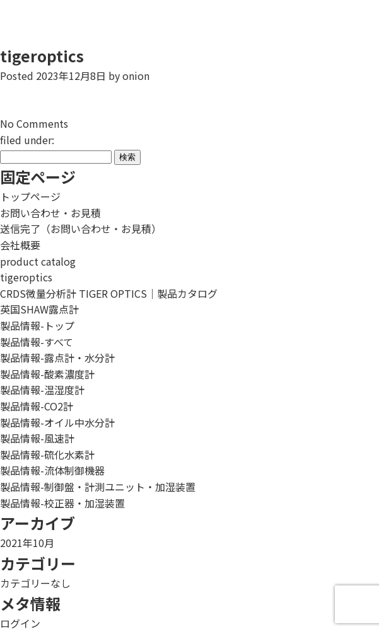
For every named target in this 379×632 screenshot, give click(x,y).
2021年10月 (27, 542)
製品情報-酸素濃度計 (47, 373)
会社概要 (20, 244)
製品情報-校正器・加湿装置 (62, 503)
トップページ (30, 196)
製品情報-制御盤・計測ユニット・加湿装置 (97, 486)
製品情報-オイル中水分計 (57, 422)
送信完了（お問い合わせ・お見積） (80, 228)
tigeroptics (42, 56)
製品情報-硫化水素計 (47, 454)
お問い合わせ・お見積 (50, 212)
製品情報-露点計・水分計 (57, 357)
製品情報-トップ (37, 325)
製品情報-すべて (36, 341)
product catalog (38, 261)
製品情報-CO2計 (36, 406)
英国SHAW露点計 (39, 309)
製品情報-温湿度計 (42, 389)
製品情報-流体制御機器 (52, 470)
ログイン (20, 623)
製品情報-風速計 (37, 438)
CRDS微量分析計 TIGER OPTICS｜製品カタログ (109, 293)
